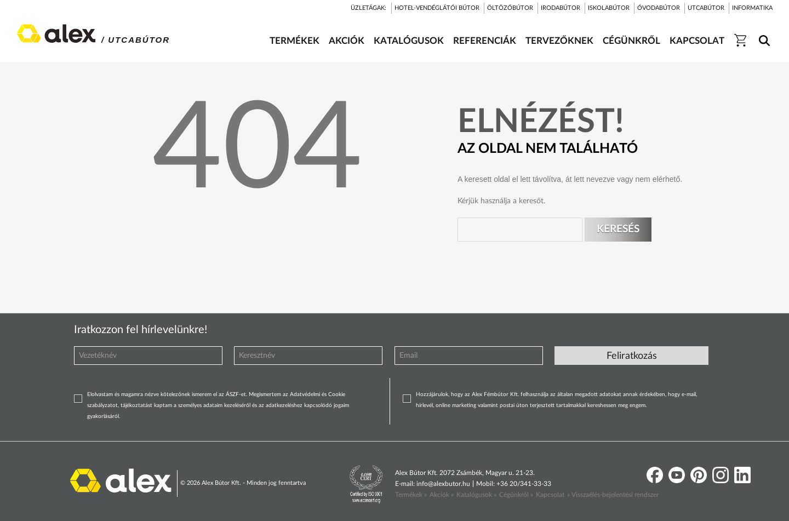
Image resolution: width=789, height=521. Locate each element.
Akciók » (442, 494)
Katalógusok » (476, 494)
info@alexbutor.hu (443, 483)
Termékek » (411, 494)
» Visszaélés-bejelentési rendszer (613, 494)
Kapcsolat (550, 494)
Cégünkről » (516, 494)
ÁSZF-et (236, 394)
